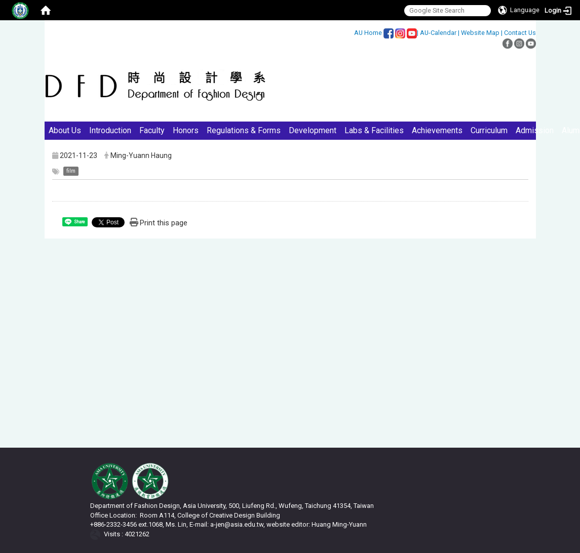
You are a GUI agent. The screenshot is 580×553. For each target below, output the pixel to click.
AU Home (368, 32)
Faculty (152, 130)
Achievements (437, 130)
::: (348, 32)
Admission (535, 130)
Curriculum (489, 130)
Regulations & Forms (244, 130)
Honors (186, 130)
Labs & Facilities (374, 130)
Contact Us (520, 32)
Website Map (480, 32)
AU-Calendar (438, 32)
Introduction (110, 130)
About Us (65, 130)
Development (312, 130)
